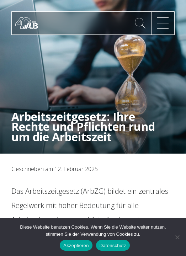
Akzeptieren (76, 245)
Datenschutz (113, 245)
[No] (177, 237)
